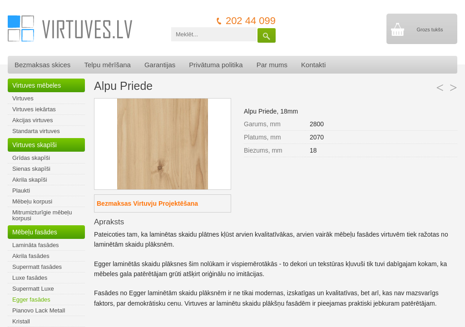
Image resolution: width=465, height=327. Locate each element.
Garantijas (159, 65)
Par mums (272, 65)
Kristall (21, 321)
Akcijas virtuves (32, 120)
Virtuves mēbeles (36, 85)
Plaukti (21, 190)
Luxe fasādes (29, 277)
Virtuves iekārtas (34, 109)
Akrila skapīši (29, 179)
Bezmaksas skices (42, 65)
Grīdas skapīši (31, 157)
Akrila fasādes (30, 256)
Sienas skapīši (31, 168)
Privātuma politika (215, 65)
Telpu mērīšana (107, 65)
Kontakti (313, 65)
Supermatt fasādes (37, 266)
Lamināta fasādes (35, 245)
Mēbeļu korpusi (32, 201)
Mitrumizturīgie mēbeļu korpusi (42, 215)
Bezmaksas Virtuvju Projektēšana (147, 203)
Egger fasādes (31, 299)
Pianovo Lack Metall (38, 310)
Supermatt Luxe (33, 288)
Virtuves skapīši (34, 145)
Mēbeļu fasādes (34, 232)
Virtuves (23, 98)
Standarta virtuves (36, 131)
